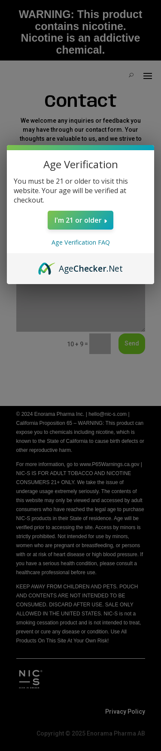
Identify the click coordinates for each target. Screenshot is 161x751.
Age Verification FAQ (81, 242)
